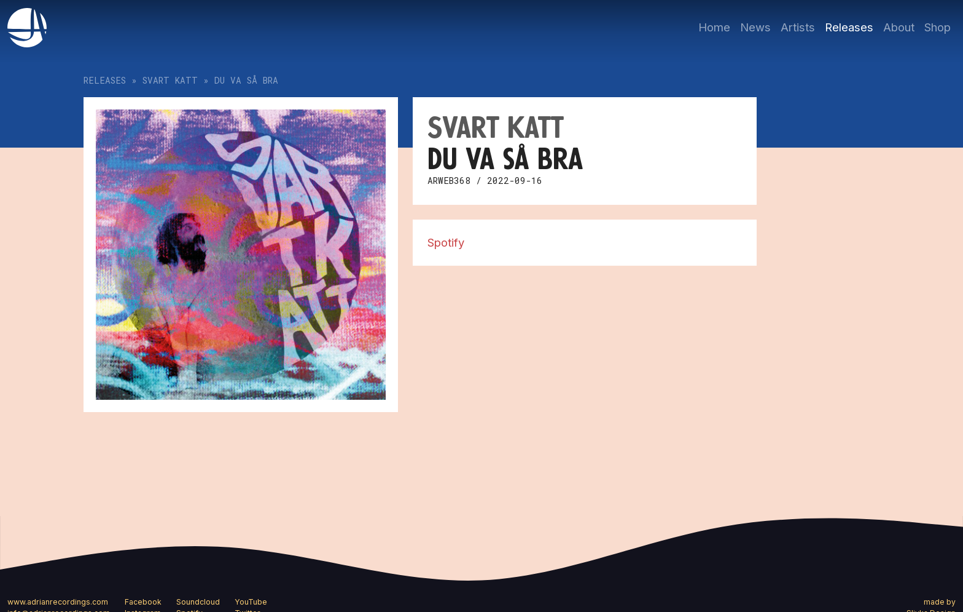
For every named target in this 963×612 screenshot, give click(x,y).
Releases (849, 27)
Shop (937, 27)
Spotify (445, 242)
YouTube (251, 601)
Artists (798, 27)
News (755, 27)
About (898, 27)
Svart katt (170, 80)
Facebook (143, 601)
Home (714, 27)
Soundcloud (198, 601)
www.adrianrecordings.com (57, 601)
